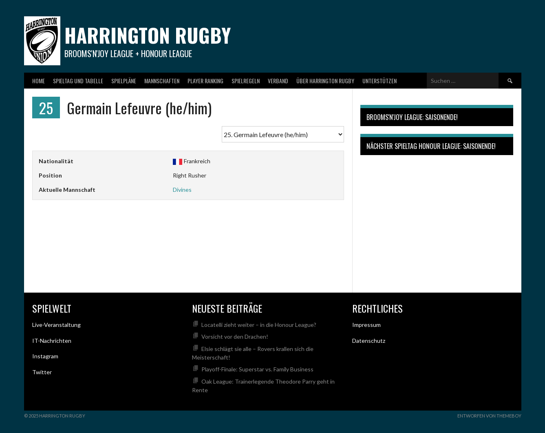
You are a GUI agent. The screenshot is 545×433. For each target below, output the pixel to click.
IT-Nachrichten (51, 340)
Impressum (366, 324)
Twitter (42, 372)
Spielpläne (123, 80)
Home (38, 80)
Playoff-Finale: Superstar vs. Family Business (257, 369)
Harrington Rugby (147, 34)
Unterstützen (379, 80)
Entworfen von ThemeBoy (489, 415)
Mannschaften (161, 80)
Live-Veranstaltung (56, 324)
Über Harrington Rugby (325, 80)
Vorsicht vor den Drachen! (234, 336)
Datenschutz (368, 340)
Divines (182, 189)
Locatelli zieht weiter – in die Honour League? (258, 324)
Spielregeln (246, 80)
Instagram (45, 356)
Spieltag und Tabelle (78, 80)
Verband (278, 80)
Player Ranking (205, 80)
